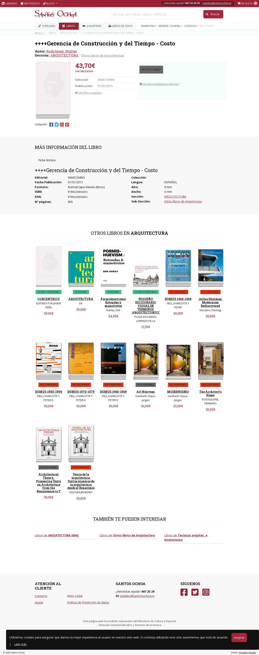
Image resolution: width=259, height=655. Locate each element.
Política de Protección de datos (88, 602)
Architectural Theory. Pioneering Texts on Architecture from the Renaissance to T (48, 482)
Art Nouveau (145, 392)
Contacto (41, 596)
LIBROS (69, 26)
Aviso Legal (74, 596)
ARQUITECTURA (64, 55)
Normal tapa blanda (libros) (86, 187)
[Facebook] (184, 592)
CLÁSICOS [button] (190, 26)
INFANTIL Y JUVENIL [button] (169, 26)
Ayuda (39, 602)
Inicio (39, 32)
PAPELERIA (46, 26)
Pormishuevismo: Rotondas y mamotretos (113, 302)
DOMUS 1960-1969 (113, 392)
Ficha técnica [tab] (46, 160)
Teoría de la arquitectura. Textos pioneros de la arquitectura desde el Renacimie (80, 481)
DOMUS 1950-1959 (48, 392)
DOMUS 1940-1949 (178, 299)
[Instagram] (205, 592)
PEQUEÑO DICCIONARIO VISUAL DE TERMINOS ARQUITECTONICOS (147, 305)
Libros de (57, 535)
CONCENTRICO (48, 299)
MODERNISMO (178, 392)
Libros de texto (120, 26)
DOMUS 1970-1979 (80, 392)
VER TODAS (206, 26)
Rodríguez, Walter (61, 51)
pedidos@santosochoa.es (217, 3)
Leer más (20, 644)
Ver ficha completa (88, 93)
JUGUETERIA (91, 26)
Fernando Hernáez (247, 652)
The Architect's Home (210, 393)
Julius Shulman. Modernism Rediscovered (210, 302)
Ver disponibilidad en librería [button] (159, 84)
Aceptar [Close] (239, 637)
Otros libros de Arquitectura (102, 55)
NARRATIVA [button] (148, 26)
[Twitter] (194, 592)
